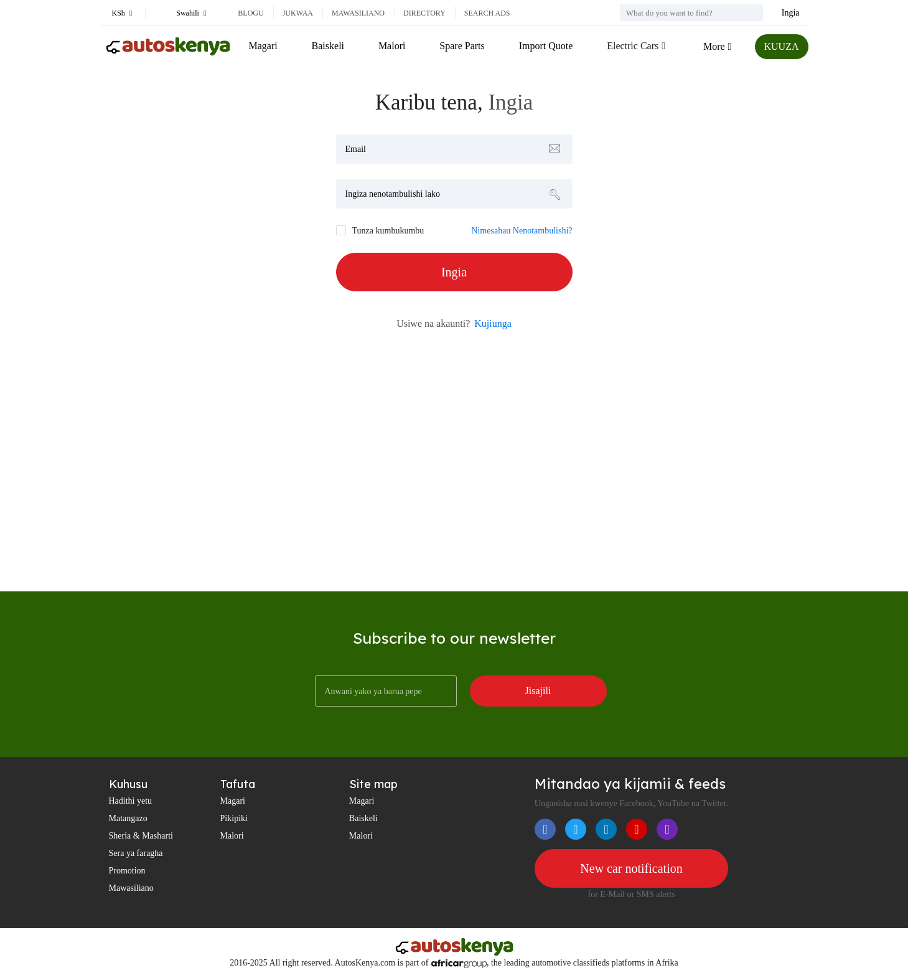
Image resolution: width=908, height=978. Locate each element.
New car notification (631, 868)
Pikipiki (234, 818)
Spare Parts (461, 45)
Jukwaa (298, 13)
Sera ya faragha (136, 853)
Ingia (791, 12)
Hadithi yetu (130, 801)
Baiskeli (328, 45)
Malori (392, 45)
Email (355, 149)
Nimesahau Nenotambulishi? (521, 230)
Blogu (250, 13)
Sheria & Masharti (141, 835)
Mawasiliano (358, 13)
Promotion (127, 870)
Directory (424, 13)
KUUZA (781, 46)
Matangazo (128, 818)
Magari (263, 45)
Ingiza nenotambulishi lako (392, 194)
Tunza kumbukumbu (388, 230)
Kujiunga (493, 323)
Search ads (487, 13)
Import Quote (546, 45)
